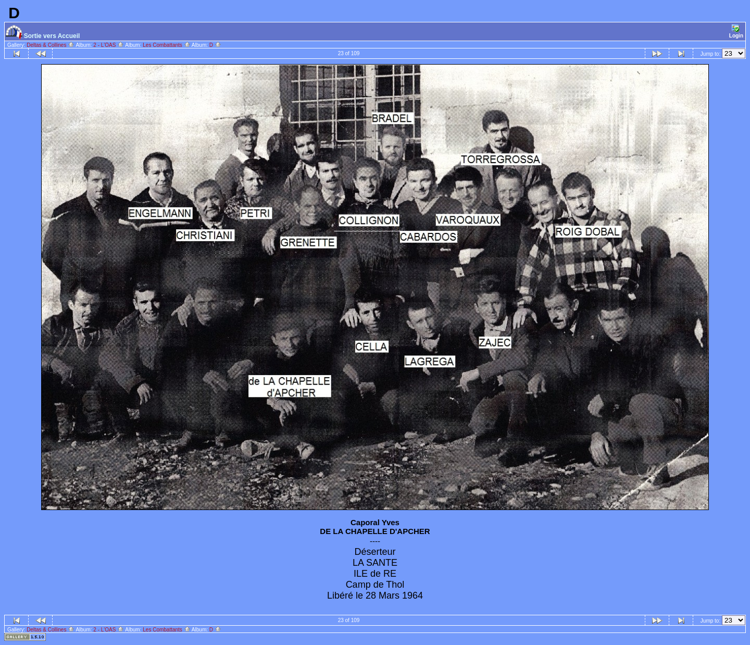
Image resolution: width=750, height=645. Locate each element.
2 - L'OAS (108, 45)
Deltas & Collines (50, 45)
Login (736, 31)
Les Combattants (166, 45)
